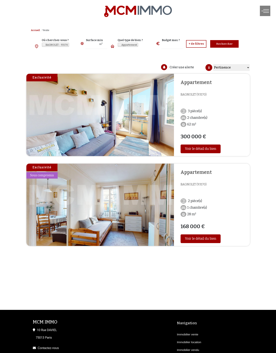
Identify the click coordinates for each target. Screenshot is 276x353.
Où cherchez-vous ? (55, 40)
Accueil (35, 30)
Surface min (94, 40)
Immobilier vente (187, 334)
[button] (196, 44)
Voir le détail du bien (200, 149)
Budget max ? (171, 40)
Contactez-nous (48, 348)
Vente (45, 30)
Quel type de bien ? (130, 40)
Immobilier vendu (188, 349)
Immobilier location (189, 342)
